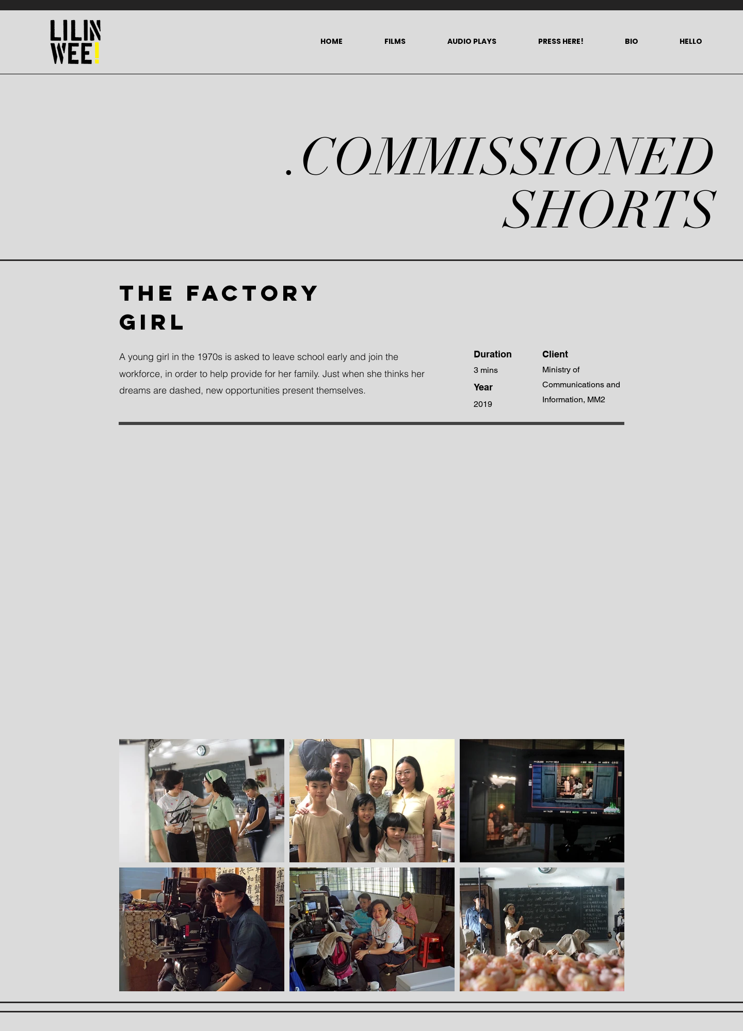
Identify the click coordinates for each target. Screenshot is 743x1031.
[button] (394, 41)
